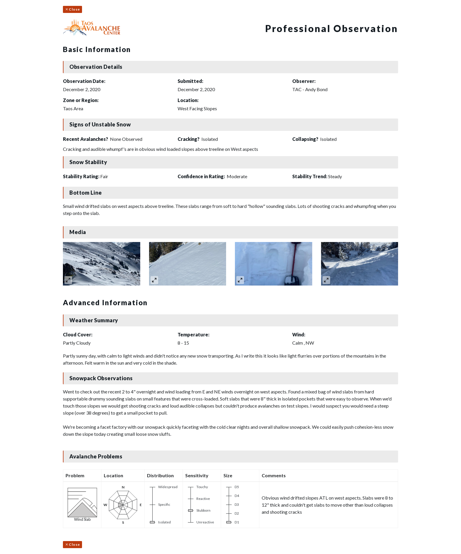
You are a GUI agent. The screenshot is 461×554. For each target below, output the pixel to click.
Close (72, 9)
